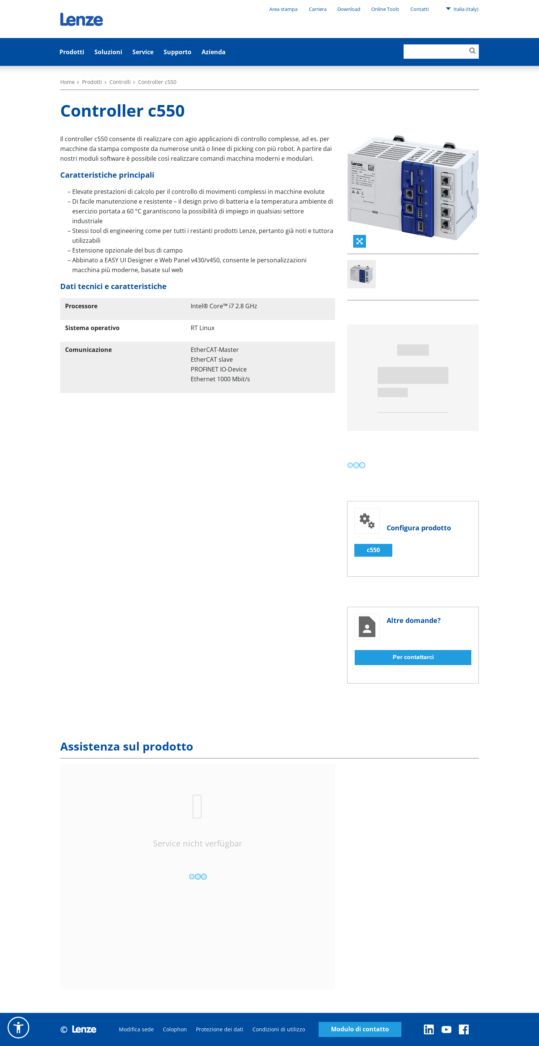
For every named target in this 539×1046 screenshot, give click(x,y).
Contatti (419, 9)
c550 (373, 550)
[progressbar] (356, 465)
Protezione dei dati (219, 1029)
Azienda (214, 52)
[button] (18, 1027)
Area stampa (283, 9)
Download (348, 9)
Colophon (175, 1029)
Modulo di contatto (360, 1029)
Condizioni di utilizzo (278, 1029)
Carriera (317, 9)
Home (67, 81)
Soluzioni (108, 52)
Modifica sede (136, 1029)
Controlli (120, 81)
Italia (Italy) (462, 8)
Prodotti (71, 52)
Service (142, 52)
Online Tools (385, 9)
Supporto (177, 52)
